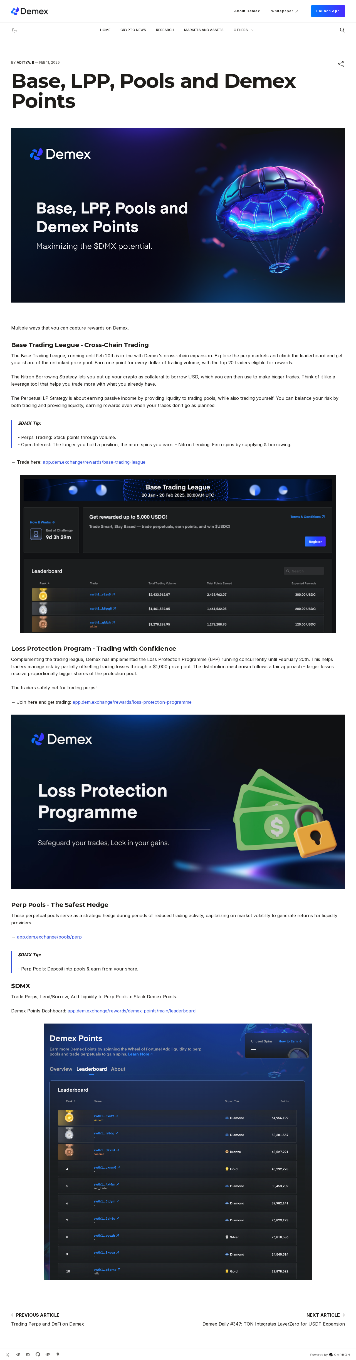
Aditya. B (25, 62)
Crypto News (133, 30)
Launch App (328, 11)
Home (105, 30)
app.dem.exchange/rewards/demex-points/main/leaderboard (132, 1011)
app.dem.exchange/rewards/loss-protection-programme (132, 702)
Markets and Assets (204, 30)
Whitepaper (285, 11)
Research (165, 30)
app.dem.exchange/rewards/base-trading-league (94, 462)
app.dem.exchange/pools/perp (49, 937)
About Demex (247, 11)
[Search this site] (342, 30)
